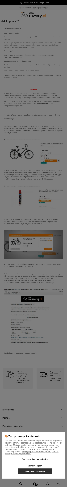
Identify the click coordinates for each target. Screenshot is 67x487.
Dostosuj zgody (35, 466)
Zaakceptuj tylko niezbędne (35, 459)
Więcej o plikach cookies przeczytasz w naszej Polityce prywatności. (32, 452)
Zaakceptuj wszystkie (35, 471)
